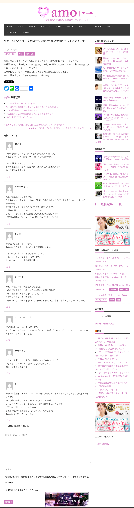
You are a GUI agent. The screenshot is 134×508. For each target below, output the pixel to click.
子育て (81, 26)
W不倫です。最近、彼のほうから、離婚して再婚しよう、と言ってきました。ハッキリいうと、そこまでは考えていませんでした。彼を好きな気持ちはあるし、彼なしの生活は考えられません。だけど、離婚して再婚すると (112, 285)
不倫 (121, 290)
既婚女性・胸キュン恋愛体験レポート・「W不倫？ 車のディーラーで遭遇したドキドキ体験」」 (112, 138)
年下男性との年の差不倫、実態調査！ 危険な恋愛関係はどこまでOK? (112, 78)
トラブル (44, 26)
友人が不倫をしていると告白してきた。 (24, 110)
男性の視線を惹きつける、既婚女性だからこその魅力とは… (112, 108)
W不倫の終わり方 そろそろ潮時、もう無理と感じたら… (112, 69)
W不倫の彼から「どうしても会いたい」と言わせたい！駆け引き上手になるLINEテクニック (112, 89)
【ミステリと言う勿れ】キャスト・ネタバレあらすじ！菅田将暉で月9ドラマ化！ (112, 194)
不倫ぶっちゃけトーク (108, 390)
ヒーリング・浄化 (63, 26)
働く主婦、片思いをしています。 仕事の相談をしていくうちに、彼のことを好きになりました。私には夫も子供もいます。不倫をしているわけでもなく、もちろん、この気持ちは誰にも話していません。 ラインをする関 (112, 266)
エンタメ (95, 26)
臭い (32, 54)
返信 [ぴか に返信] (8, 176)
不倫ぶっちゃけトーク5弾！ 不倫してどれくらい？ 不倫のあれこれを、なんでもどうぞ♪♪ (112, 274)
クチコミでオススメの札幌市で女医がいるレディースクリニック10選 (112, 117)
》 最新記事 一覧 (108, 204)
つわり (21, 54)
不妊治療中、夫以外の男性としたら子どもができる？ (29, 114)
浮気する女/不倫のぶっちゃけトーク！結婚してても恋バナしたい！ (112, 167)
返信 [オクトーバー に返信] (8, 340)
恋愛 (19, 26)
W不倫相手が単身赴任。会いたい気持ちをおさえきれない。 (32, 107)
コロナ (112, 300)
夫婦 (15, 50)
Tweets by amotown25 (104, 324)
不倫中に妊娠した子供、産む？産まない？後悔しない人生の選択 (112, 127)
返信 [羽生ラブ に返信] (8, 223)
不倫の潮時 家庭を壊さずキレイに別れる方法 (112, 99)
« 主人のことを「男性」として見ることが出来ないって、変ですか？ (34, 125)
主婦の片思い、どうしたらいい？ (112, 362)
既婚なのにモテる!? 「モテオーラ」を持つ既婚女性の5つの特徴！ (111, 61)
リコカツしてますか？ (108, 359)
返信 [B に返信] (8, 267)
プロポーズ (113, 290)
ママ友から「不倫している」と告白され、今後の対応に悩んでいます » (60, 128)
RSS (99, 331)
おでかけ (10, 32)
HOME (9, 26)
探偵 (31, 26)
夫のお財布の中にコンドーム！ (20, 117)
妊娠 (27, 54)
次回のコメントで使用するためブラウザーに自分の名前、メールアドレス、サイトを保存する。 (48, 477)
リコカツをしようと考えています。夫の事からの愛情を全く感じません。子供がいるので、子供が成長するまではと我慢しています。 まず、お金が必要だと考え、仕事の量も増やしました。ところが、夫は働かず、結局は (112, 258)
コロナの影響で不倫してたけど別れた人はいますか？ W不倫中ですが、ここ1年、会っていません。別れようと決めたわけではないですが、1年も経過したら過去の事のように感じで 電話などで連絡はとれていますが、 (112, 295)
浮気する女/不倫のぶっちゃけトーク (111, 277)
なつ (8, 50)
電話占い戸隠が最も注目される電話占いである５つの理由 (112, 158)
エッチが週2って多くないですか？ (21, 103)
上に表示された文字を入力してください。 (22, 490)
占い (109, 26)
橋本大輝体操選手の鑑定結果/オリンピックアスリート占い (112, 185)
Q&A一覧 (25, 32)
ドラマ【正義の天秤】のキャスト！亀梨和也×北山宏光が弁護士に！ (112, 177)
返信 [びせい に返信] (8, 373)
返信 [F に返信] (8, 420)
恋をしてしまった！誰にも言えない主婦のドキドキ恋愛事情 (112, 51)
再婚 (126, 290)
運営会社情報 (103, 444)
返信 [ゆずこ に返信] (8, 307)
